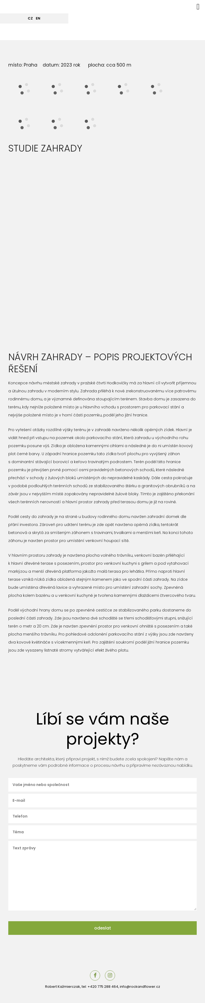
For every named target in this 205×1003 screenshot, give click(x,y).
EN (38, 18)
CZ (30, 18)
